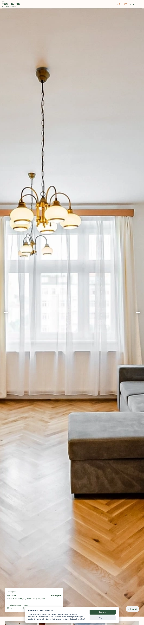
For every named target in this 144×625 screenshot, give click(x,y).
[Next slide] (138, 312)
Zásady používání (78, 619)
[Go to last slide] (6, 312)
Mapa (132, 609)
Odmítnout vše (66, 619)
